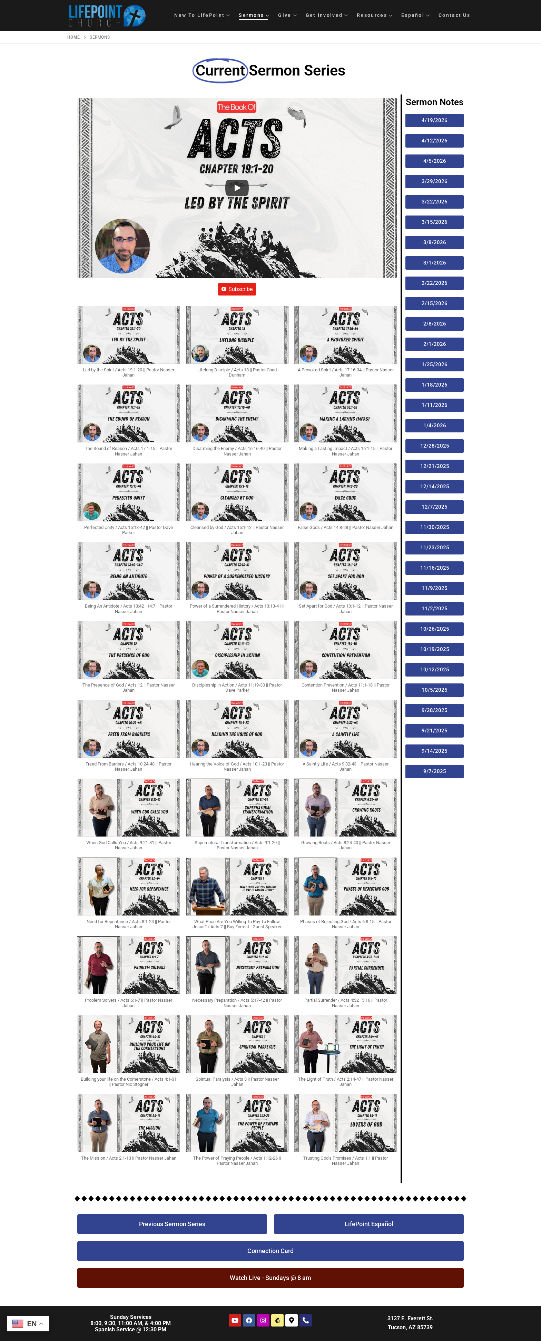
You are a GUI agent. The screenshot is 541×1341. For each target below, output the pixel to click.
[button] (129, 345)
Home (73, 37)
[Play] (237, 188)
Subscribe (237, 289)
